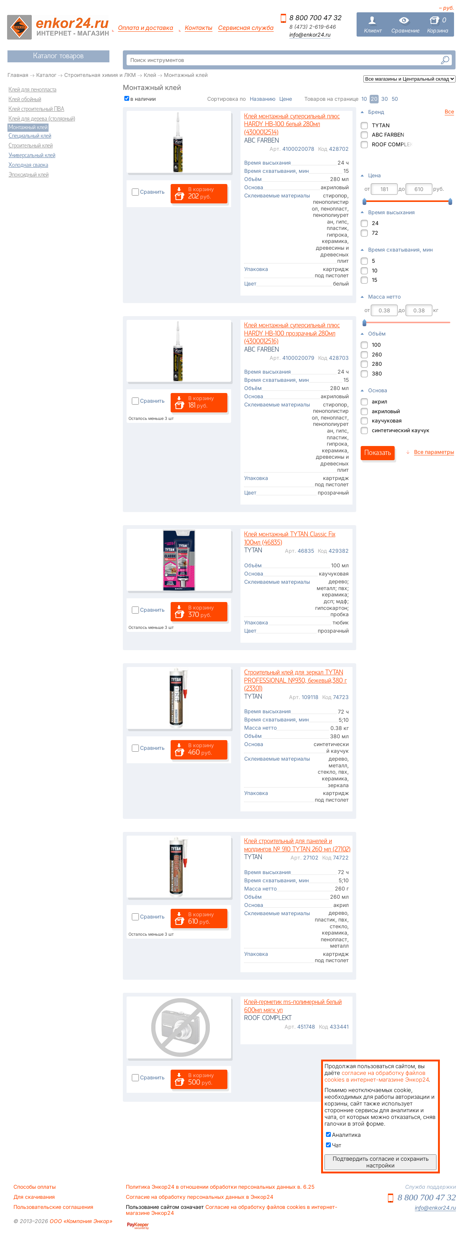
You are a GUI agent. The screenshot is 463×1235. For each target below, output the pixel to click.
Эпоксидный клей (29, 175)
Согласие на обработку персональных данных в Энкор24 (199, 1197)
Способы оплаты (34, 1187)
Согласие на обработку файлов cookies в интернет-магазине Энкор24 (231, 1210)
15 (374, 280)
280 (377, 364)
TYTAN (381, 125)
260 (377, 354)
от (367, 189)
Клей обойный (25, 100)
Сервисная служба (246, 27)
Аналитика (343, 1134)
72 (375, 233)
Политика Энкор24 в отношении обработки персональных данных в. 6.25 (220, 1187)
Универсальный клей (32, 156)
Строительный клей (31, 146)
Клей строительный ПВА (36, 109)
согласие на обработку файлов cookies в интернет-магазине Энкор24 (376, 1076)
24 (375, 223)
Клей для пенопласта (32, 90)
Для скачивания (34, 1197)
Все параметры (434, 452)
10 (374, 270)
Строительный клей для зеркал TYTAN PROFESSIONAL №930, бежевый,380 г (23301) (295, 680)
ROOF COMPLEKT (392, 144)
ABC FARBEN (388, 134)
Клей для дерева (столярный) (42, 119)
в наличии (143, 99)
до (401, 189)
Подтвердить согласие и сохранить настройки (381, 1162)
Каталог (46, 75)
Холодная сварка (28, 165)
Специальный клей (30, 136)
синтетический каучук (400, 430)
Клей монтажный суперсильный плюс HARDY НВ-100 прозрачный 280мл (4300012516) (292, 333)
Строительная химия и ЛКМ (100, 75)
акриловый (386, 411)
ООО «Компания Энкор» (80, 1221)
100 (376, 345)
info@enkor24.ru (309, 35)
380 (377, 373)
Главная (17, 75)
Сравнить (152, 191)
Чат (333, 1145)
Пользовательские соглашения (53, 1207)
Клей (150, 75)
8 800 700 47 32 (315, 18)
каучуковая (387, 420)
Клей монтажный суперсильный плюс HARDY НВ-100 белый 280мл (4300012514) (292, 124)
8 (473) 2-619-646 (312, 27)
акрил (379, 401)
